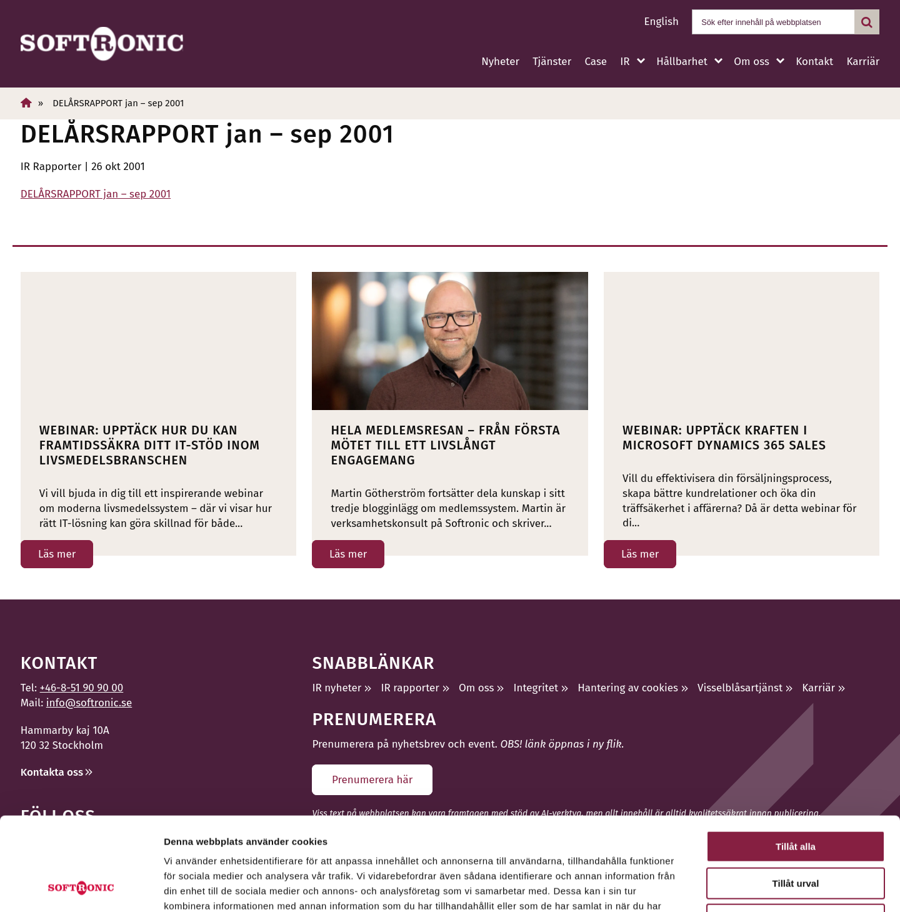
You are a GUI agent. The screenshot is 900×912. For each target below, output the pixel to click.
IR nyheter (336, 687)
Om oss (751, 61)
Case (595, 61)
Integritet (536, 687)
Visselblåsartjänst (740, 687)
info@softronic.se (89, 702)
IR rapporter (410, 687)
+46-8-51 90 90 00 (82, 687)
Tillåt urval (795, 796)
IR (624, 61)
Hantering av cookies (628, 687)
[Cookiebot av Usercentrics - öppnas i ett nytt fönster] (81, 887)
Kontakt (814, 61)
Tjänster (551, 61)
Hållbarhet (682, 61)
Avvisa (796, 832)
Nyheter (500, 61)
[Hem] (26, 102)
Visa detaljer (679, 887)
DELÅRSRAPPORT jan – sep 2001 (96, 194)
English (661, 21)
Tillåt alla (796, 759)
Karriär (862, 61)
